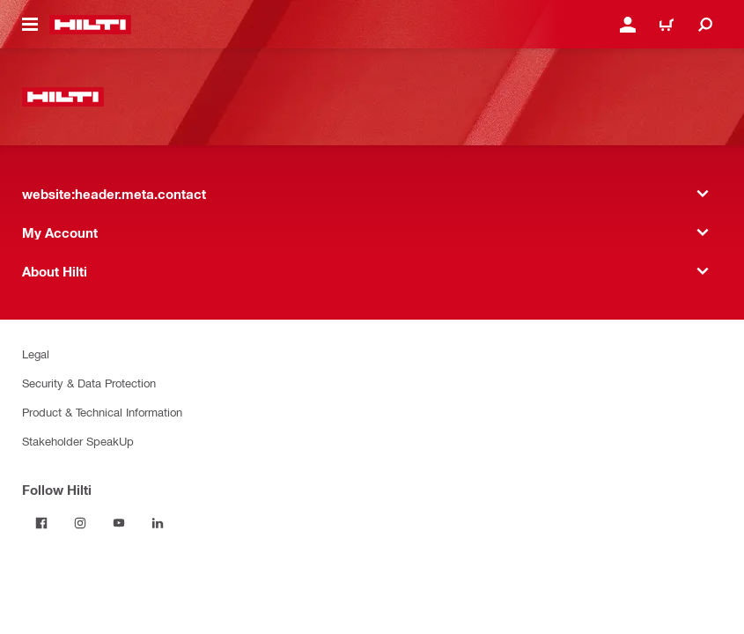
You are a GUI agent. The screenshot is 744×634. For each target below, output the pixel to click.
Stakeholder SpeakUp (78, 440)
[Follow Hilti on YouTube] (118, 523)
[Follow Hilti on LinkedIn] (157, 523)
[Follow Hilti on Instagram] (80, 523)
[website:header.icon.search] (705, 24)
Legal (35, 353)
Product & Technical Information (102, 411)
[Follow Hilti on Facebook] (41, 523)
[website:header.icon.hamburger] (30, 24)
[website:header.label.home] (90, 24)
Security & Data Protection (89, 382)
